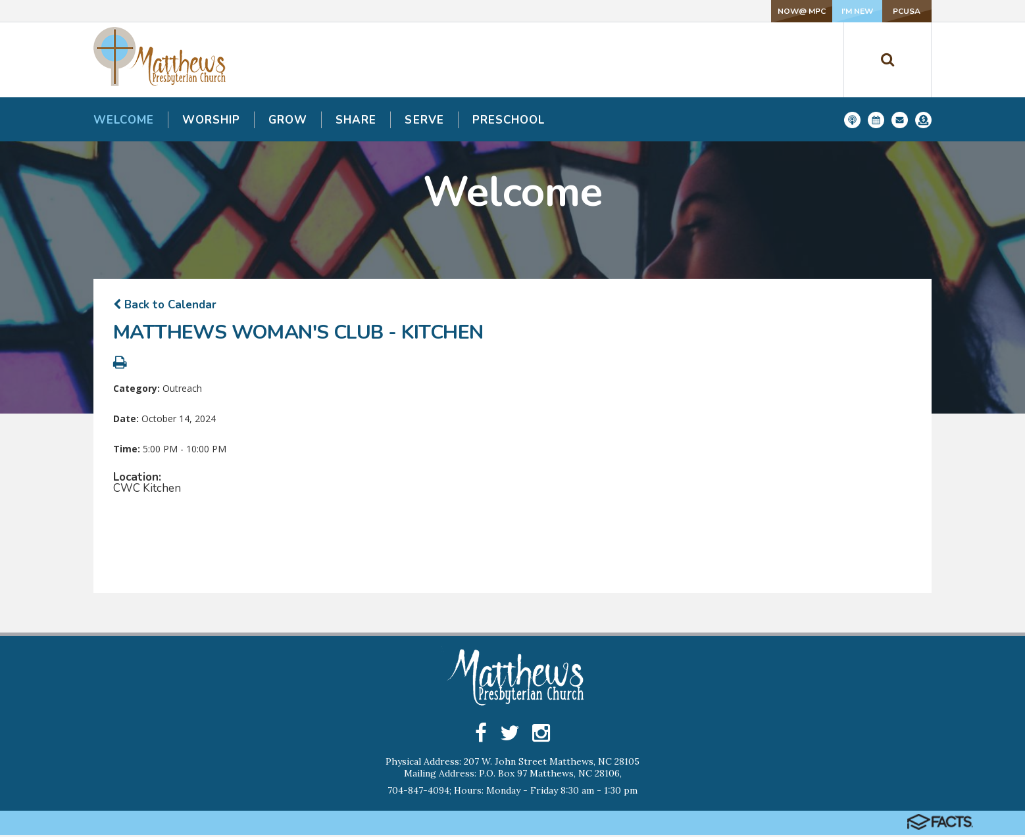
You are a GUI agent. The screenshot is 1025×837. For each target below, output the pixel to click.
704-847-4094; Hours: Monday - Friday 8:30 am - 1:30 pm (513, 792)
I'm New (800, 11)
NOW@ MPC (712, 11)
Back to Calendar (164, 304)
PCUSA (888, 11)
